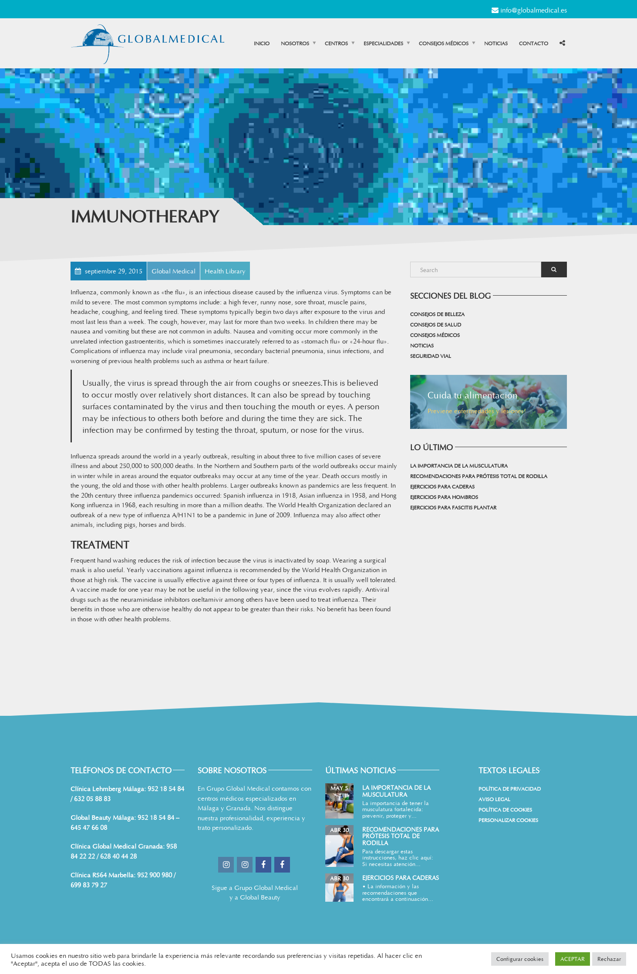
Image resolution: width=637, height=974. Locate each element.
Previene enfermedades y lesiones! (477, 410)
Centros (336, 43)
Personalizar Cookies (508, 819)
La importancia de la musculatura (459, 465)
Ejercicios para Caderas (442, 486)
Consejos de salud (435, 324)
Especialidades (383, 43)
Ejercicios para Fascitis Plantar (453, 507)
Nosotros (295, 43)
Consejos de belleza (437, 313)
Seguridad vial (430, 355)
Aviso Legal (494, 798)
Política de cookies (505, 809)
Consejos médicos (443, 43)
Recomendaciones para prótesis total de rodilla (478, 475)
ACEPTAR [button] (572, 959)
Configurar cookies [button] (519, 959)
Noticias (496, 43)
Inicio (262, 43)
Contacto (533, 43)
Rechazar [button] (609, 959)
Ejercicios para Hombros (444, 496)
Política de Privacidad (510, 788)
